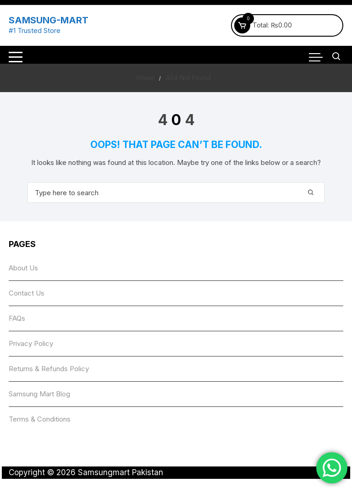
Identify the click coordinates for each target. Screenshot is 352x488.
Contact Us (26, 293)
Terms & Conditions (40, 419)
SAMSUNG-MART (48, 20)
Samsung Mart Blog (39, 393)
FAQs (17, 318)
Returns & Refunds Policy (49, 368)
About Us (23, 267)
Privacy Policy (31, 343)
